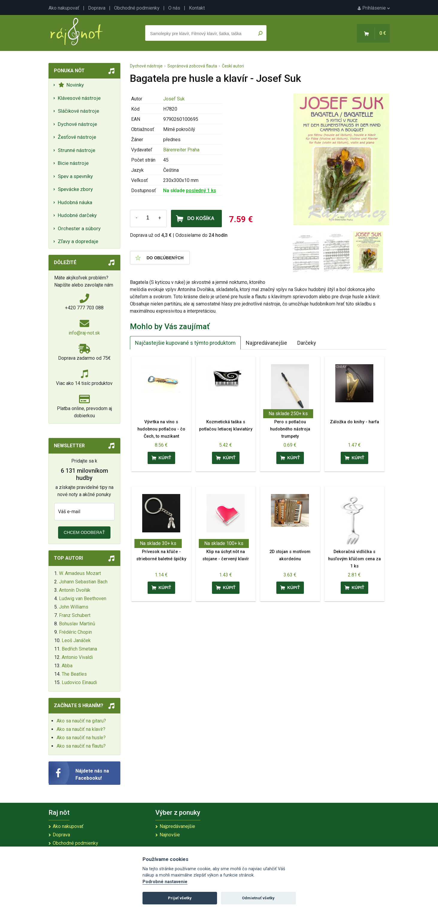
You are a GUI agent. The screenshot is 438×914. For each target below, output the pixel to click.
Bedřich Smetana (79, 649)
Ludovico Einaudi (79, 682)
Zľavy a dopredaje (78, 241)
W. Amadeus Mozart (80, 573)
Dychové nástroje (77, 124)
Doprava (96, 8)
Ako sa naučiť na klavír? (81, 729)
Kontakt (197, 8)
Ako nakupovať (64, 8)
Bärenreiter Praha (181, 150)
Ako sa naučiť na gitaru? (81, 721)
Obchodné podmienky (137, 8)
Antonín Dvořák (74, 590)
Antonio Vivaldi (77, 657)
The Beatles (74, 674)
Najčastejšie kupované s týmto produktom (185, 343)
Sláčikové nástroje (78, 111)
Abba (67, 665)
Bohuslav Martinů (77, 624)
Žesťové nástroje (77, 137)
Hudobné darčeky (77, 215)
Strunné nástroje (76, 150)
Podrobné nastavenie (165, 881)
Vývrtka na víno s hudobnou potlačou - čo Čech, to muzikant (161, 429)
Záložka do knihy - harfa (354, 421)
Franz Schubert (74, 615)
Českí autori (233, 66)
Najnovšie (170, 835)
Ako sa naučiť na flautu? (81, 746)
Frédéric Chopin (75, 632)
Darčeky (306, 343)
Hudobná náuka (75, 202)
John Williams (73, 607)
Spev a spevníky (75, 176)
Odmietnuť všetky (258, 898)
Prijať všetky (180, 898)
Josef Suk (174, 99)
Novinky (71, 85)
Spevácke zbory (75, 189)
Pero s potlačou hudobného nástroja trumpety (290, 429)
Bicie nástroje (73, 163)
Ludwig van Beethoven (82, 598)
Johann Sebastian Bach (83, 582)
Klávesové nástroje (79, 98)
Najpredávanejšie (266, 343)
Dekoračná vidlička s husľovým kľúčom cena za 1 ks (354, 559)
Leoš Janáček (76, 640)
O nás (174, 8)
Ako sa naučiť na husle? (81, 737)
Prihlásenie (373, 8)
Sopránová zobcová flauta (192, 66)
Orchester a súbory (79, 228)
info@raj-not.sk (84, 333)
